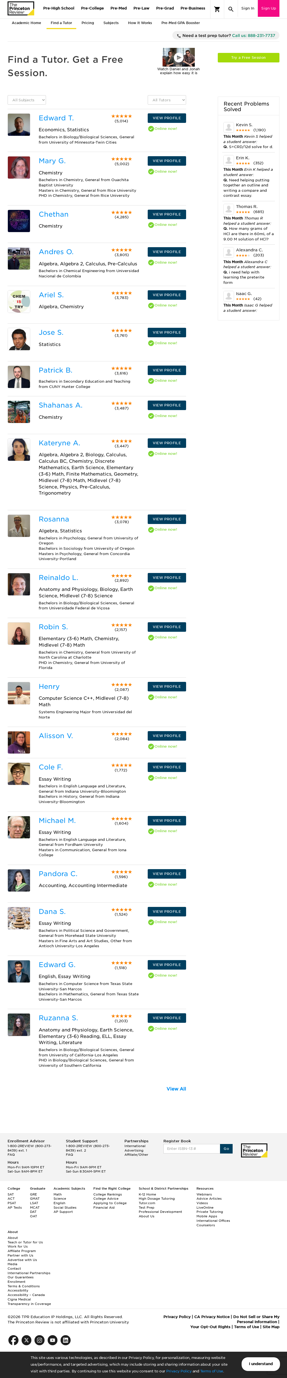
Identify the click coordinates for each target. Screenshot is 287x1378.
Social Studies (65, 1207)
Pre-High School (58, 8)
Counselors (205, 1225)
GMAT (35, 1199)
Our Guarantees (21, 1277)
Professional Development (160, 1212)
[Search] (231, 9)
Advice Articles (209, 1199)
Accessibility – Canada (26, 1295)
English (59, 1203)
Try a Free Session (248, 57)
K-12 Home (147, 1194)
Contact (14, 1269)
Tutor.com (147, 1203)
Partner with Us (20, 1255)
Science (60, 1199)
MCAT (35, 1207)
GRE (33, 1194)
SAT (11, 1194)
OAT (33, 1216)
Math (58, 1194)
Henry (49, 686)
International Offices (213, 1221)
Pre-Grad (165, 8)
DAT (33, 1212)
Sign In (247, 8)
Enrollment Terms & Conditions (24, 1284)
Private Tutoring (209, 1212)
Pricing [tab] (88, 23)
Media (12, 1264)
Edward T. (56, 118)
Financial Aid (104, 1207)
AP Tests (15, 1207)
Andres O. (56, 252)
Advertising (134, 1150)
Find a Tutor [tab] (61, 23)
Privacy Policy (178, 1371)
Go (226, 1149)
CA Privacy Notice (212, 1317)
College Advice (106, 1199)
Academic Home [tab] (26, 23)
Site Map (271, 1327)
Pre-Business (192, 8)
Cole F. (51, 767)
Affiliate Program (22, 1251)
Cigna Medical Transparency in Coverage (29, 1301)
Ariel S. (51, 295)
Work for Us (18, 1246)
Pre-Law (141, 8)
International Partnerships (29, 1273)
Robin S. (53, 627)
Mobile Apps (206, 1216)
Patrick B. (55, 370)
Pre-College (92, 8)
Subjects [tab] (111, 23)
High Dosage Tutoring (157, 1199)
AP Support (63, 1212)
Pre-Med (118, 8)
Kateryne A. (59, 443)
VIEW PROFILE (167, 118)
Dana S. (52, 911)
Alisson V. (56, 736)
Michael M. (57, 820)
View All (176, 1089)
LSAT (34, 1203)
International (134, 1146)
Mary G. (52, 161)
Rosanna (54, 519)
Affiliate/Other (136, 1155)
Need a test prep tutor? (226, 35)
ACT (11, 1199)
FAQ (11, 1155)
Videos (202, 1203)
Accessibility (18, 1290)
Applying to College (110, 1203)
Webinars (204, 1194)
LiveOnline (205, 1207)
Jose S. (51, 332)
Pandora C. (58, 874)
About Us (146, 1216)
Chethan (54, 214)
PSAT (12, 1203)
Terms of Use (211, 1371)
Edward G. (57, 965)
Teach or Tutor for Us (25, 1242)
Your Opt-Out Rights (210, 1327)
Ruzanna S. (58, 1018)
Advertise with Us (22, 1260)
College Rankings (107, 1194)
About (13, 1238)
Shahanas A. (60, 405)
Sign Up (268, 8)
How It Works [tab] (140, 23)
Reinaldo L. (58, 578)
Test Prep (146, 1207)
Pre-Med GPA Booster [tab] (180, 23)
